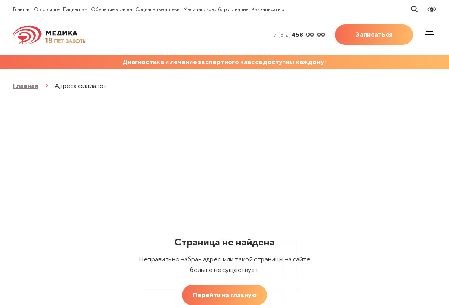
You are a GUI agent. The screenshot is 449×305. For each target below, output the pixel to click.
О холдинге (47, 9)
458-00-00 (298, 34)
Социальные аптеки (157, 9)
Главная (22, 9)
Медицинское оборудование (215, 9)
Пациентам (75, 9)
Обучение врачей (111, 9)
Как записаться (268, 9)
